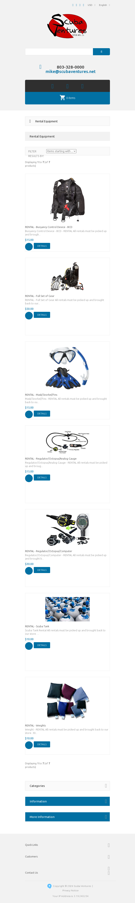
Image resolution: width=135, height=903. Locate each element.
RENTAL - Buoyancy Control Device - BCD (48, 227)
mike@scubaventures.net (70, 71)
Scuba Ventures (82, 886)
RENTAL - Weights (35, 725)
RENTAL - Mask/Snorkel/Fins (41, 394)
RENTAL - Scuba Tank (37, 626)
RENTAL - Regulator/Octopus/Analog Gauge (51, 458)
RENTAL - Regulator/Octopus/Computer (48, 551)
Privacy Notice (70, 890)
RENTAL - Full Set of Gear (39, 295)
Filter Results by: (36, 154)
